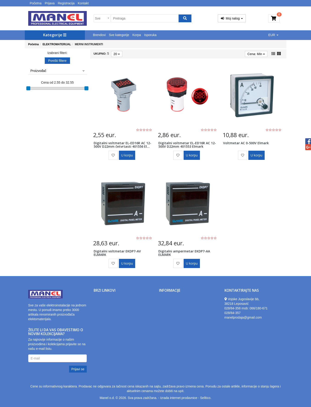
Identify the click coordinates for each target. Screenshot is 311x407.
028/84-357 (232, 313)
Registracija (66, 3)
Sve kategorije (119, 35)
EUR (273, 35)
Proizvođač (57, 71)
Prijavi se (77, 369)
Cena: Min (256, 54)
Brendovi (99, 35)
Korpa (136, 35)
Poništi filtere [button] (57, 60)
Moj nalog (232, 18)
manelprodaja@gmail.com (243, 317)
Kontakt (83, 3)
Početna (36, 3)
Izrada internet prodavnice (178, 398)
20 (117, 54)
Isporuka (150, 35)
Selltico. (205, 398)
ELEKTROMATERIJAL (56, 44)
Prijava (50, 3)
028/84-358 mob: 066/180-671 (246, 308)
